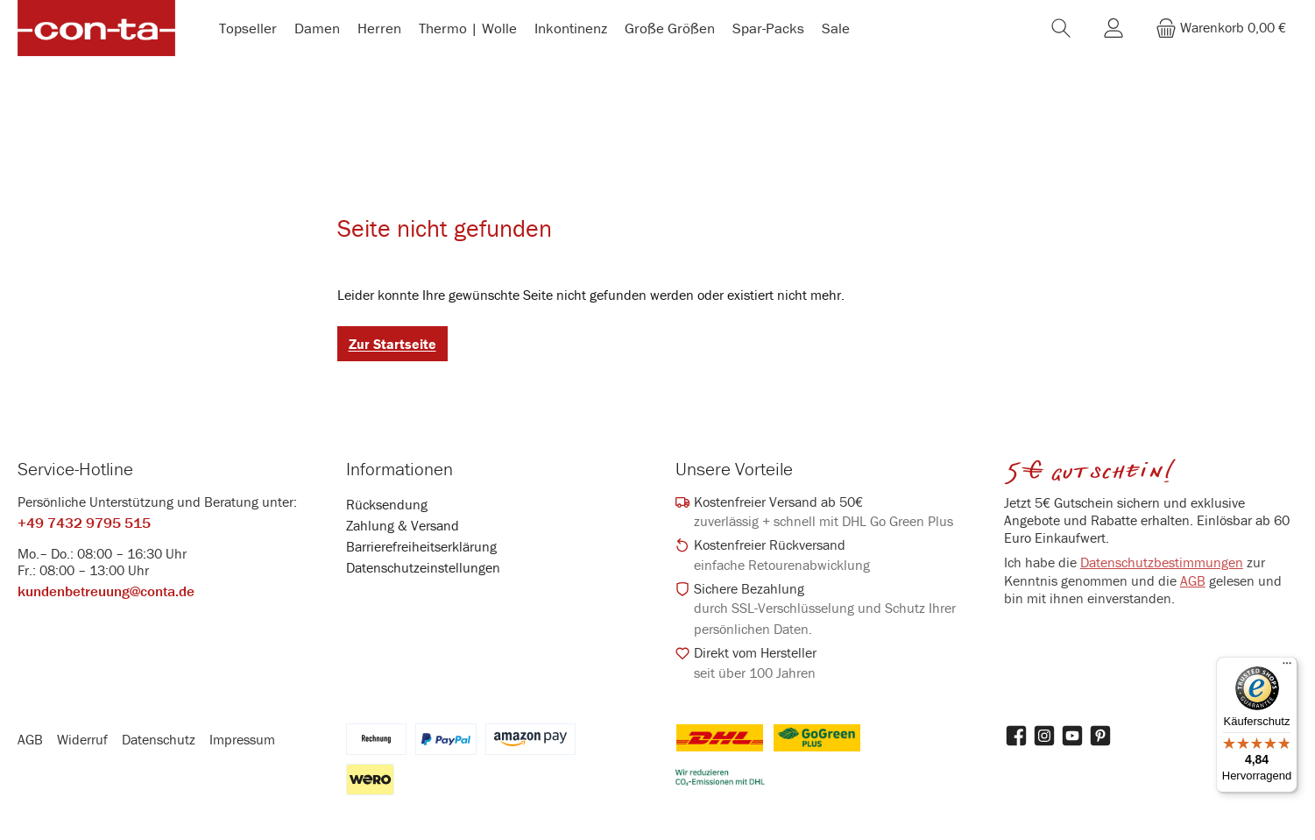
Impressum (242, 743)
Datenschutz (158, 743)
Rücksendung (387, 508)
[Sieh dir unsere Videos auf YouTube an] (1072, 740)
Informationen (399, 473)
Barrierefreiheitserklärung (421, 550)
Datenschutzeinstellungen (423, 571)
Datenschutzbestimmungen (1161, 566)
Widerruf (82, 743)
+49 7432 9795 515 (84, 527)
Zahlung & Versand (402, 529)
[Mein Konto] (1113, 30)
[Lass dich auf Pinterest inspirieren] (1100, 740)
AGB (1192, 585)
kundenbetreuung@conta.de (106, 596)
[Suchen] (1061, 30)
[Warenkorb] (1220, 30)
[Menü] (1286, 667)
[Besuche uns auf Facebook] (1016, 740)
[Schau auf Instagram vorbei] (1044, 740)
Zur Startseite (392, 348)
